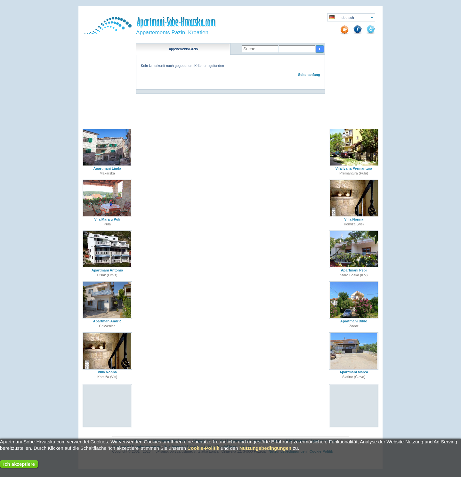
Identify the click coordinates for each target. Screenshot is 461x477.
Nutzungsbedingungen (265, 448)
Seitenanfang (309, 75)
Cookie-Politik (203, 448)
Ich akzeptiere (19, 464)
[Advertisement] (107, 405)
